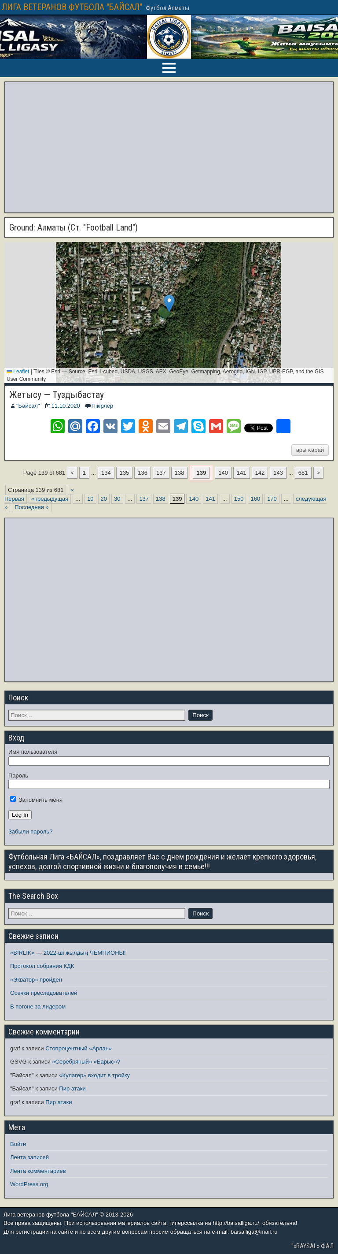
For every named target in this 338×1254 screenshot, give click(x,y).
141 (241, 472)
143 (278, 472)
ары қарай (310, 450)
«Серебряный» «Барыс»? (86, 1061)
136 (142, 472)
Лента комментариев (38, 1171)
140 (223, 472)
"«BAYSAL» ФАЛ (312, 1246)
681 (303, 472)
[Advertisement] (169, 147)
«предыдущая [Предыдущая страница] (49, 498)
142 (260, 472)
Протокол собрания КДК (42, 966)
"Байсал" (28, 405)
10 (90, 498)
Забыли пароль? (30, 831)
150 (239, 498)
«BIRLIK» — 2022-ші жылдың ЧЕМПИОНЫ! (68, 952)
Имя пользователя (32, 751)
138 (179, 472)
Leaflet (18, 371)
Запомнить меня (36, 799)
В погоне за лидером (38, 1006)
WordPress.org (29, 1184)
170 (272, 498)
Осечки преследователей (43, 993)
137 (161, 472)
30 (117, 498)
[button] (169, 303)
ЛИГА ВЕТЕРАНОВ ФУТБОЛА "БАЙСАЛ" (72, 7)
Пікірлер (103, 405)
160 (255, 498)
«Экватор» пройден (36, 979)
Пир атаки (72, 1088)
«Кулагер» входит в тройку (94, 1075)
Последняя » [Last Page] (31, 507)
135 (124, 472)
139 (201, 472)
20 (104, 498)
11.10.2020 (65, 405)
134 (106, 472)
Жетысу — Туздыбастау (56, 394)
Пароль (18, 775)
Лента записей (29, 1157)
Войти (18, 1144)
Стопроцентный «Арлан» (78, 1048)
